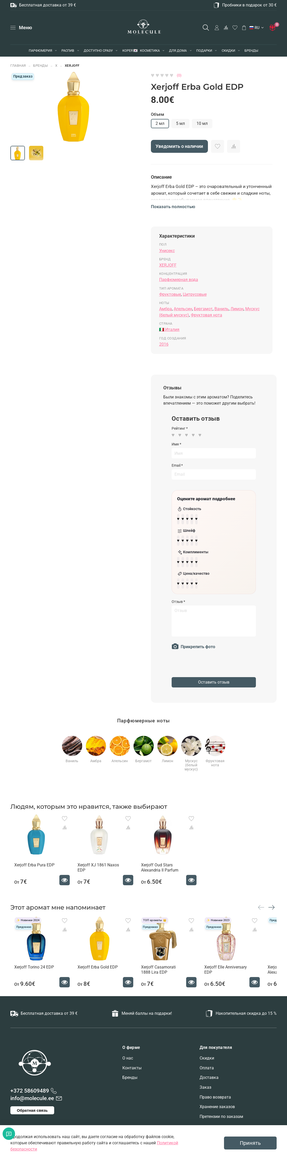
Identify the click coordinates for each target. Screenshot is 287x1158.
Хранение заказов (217, 1110)
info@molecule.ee (32, 1102)
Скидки (207, 1062)
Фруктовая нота (206, 315)
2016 (164, 344)
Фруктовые (170, 294)
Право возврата (215, 1101)
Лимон (236, 308)
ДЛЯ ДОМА (178, 50)
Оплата (207, 1072)
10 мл (202, 123)
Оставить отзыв (213, 675)
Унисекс (167, 250)
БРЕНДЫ (251, 50)
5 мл (180, 123)
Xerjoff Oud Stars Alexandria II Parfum (166, 866)
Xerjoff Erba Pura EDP (30, 863)
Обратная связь (32, 1114)
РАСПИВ (67, 50)
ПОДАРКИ (204, 50)
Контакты (132, 1072)
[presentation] (211, 661)
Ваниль (221, 308)
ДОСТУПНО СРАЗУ (98, 50)
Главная (18, 65)
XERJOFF (72, 65)
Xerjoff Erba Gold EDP (99, 971)
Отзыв (178, 595)
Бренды (129, 1081)
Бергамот (203, 308)
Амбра (165, 308)
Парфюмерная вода (178, 279)
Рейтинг (180, 428)
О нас (127, 1062)
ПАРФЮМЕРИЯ (40, 50)
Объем (157, 114)
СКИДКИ (228, 50)
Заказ (205, 1091)
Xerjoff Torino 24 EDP (30, 971)
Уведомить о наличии (179, 146)
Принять (250, 1143)
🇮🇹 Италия (169, 329)
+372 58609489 (29, 1095)
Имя (176, 444)
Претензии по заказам (221, 1120)
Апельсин (183, 308)
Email (177, 465)
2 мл (160, 123)
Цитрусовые (195, 294)
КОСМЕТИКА (150, 50)
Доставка (209, 1081)
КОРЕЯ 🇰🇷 (130, 50)
